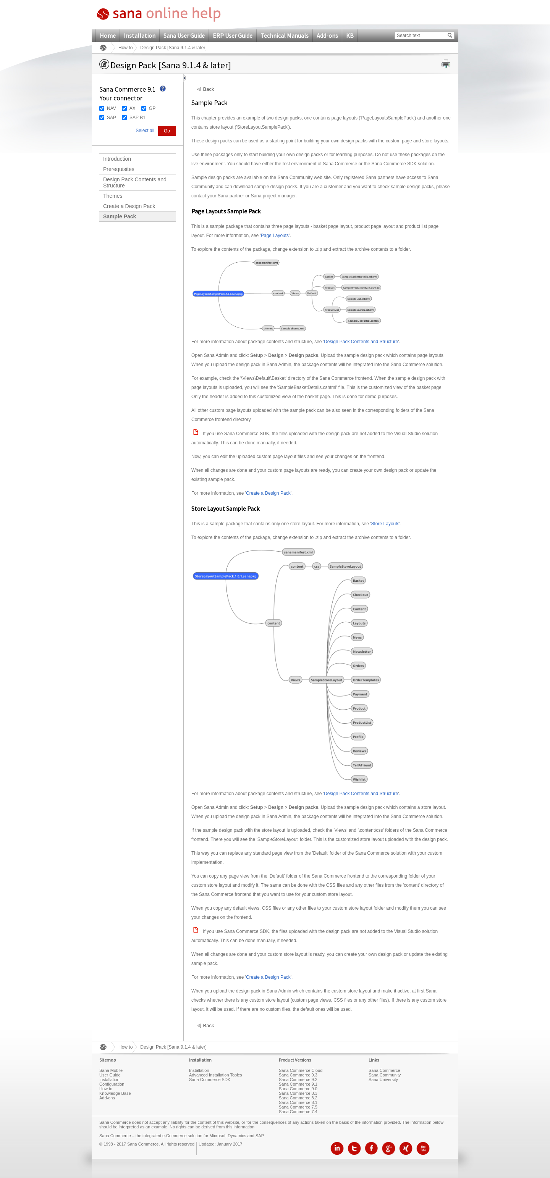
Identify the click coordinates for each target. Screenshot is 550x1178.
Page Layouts (275, 235)
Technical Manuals (284, 35)
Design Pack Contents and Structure (135, 182)
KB (350, 35)
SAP (111, 117)
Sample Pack (119, 216)
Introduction (117, 159)
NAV (111, 108)
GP (152, 108)
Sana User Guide (184, 35)
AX (132, 108)
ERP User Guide (232, 35)
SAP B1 (137, 117)
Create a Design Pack (129, 206)
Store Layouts (385, 523)
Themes (113, 196)
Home (108, 35)
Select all (145, 130)
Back (208, 89)
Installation (139, 35)
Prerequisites (118, 169)
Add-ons (327, 35)
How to (125, 47)
